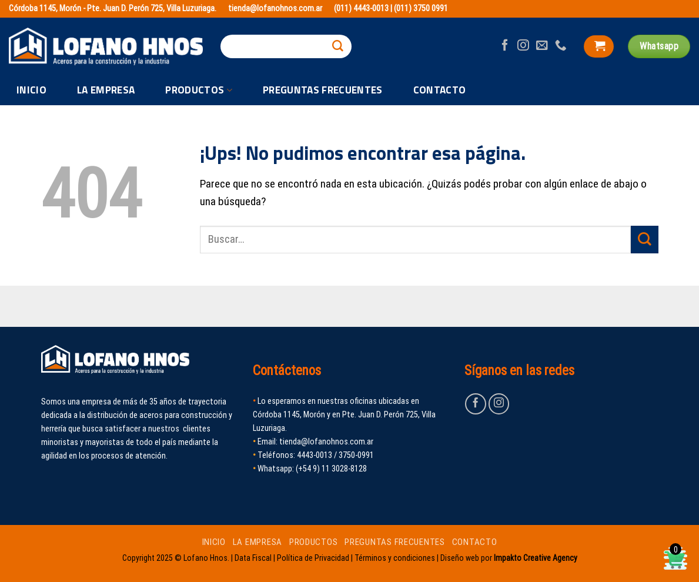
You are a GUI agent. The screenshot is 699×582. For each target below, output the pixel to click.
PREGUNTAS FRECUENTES (323, 90)
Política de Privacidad (313, 558)
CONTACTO (439, 90)
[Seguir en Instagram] (523, 45)
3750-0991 (356, 455)
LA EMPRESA (106, 90)
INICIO (31, 90)
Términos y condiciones (394, 558)
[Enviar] (338, 46)
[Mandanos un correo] (542, 45)
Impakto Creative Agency (535, 558)
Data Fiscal (253, 558)
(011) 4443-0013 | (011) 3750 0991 (391, 9)
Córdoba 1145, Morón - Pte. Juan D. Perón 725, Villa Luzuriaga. (112, 9)
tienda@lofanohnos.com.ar (275, 9)
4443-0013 (314, 455)
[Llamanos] (561, 45)
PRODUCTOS (198, 90)
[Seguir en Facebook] (505, 45)
